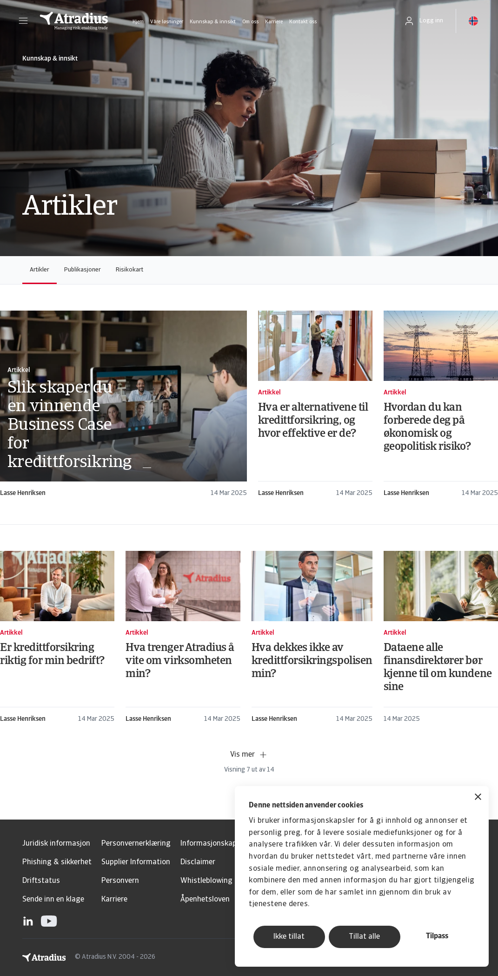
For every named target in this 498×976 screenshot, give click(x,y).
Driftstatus (41, 881)
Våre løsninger (166, 22)
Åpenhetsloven (205, 899)
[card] (123, 404)
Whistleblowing (206, 881)
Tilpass (437, 936)
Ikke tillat (289, 937)
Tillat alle (364, 937)
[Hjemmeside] (74, 21)
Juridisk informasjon (56, 843)
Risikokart (129, 270)
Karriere (274, 22)
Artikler (39, 270)
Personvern (120, 881)
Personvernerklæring (136, 843)
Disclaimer (197, 862)
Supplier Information (135, 862)
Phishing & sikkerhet (57, 862)
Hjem (138, 22)
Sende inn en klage (53, 899)
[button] (23, 21)
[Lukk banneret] (478, 797)
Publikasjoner (82, 270)
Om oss (250, 22)
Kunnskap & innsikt (213, 22)
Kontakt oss (303, 22)
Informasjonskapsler (214, 843)
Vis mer (249, 754)
